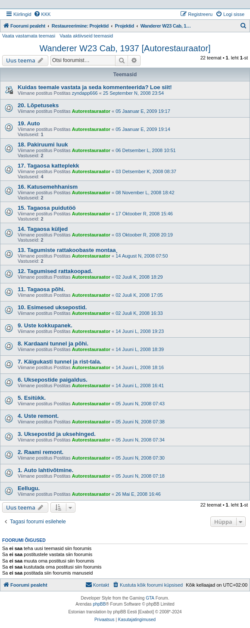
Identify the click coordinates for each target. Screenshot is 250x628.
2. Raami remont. (40, 452)
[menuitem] (42, 14)
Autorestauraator (91, 111)
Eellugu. (29, 488)
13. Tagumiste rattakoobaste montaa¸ (68, 250)
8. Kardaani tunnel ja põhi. (53, 343)
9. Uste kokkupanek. (45, 325)
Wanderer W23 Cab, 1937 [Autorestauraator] (124, 48)
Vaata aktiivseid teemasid (86, 35)
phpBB (99, 604)
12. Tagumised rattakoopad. (55, 271)
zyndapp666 (85, 93)
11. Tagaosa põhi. (41, 289)
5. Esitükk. (32, 398)
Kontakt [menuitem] (97, 584)
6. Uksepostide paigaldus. (53, 379)
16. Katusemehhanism (48, 186)
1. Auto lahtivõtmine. (45, 470)
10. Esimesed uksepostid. (52, 307)
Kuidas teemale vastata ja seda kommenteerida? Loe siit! (95, 87)
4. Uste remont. (38, 416)
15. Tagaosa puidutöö (47, 208)
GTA (150, 598)
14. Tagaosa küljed (43, 229)
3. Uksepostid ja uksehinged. (57, 434)
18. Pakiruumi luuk (43, 144)
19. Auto (29, 123)
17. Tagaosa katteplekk (48, 165)
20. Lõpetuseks (38, 105)
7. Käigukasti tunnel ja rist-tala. (59, 361)
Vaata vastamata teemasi (28, 35)
